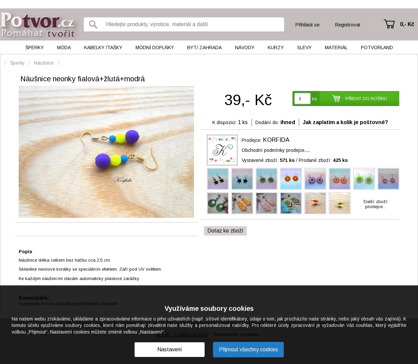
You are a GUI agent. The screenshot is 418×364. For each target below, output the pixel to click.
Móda (64, 47)
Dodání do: (267, 122)
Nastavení (169, 349)
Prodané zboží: (323, 160)
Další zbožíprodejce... (376, 204)
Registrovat (347, 24)
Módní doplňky (155, 47)
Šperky (34, 47)
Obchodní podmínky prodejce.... (276, 150)
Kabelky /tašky (103, 47)
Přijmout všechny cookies (248, 349)
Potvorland (377, 47)
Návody (244, 47)
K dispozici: (224, 122)
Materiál (336, 47)
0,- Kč (407, 24)
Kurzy (276, 47)
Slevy (304, 47)
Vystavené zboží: (268, 160)
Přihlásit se (307, 24)
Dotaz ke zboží (225, 231)
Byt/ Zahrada (204, 47)
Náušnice (44, 63)
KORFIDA (276, 139)
